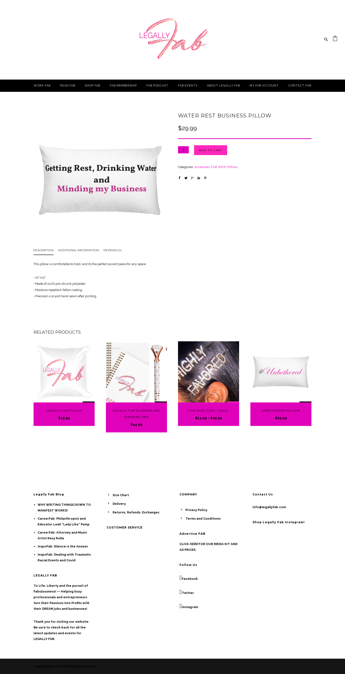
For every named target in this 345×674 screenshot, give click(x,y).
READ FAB (67, 85)
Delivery (119, 504)
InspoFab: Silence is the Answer (63, 546)
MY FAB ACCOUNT (264, 85)
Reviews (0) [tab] (113, 250)
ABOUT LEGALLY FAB (223, 85)
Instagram (188, 606)
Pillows (232, 167)
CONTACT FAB (299, 85)
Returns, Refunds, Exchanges (136, 512)
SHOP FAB (92, 85)
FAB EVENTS (187, 85)
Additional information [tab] (78, 250)
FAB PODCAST (157, 85)
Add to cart (210, 150)
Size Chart (121, 495)
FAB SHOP (218, 167)
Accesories (202, 167)
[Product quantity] (183, 149)
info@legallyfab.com (269, 507)
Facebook (188, 578)
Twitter (186, 592)
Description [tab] (43, 250)
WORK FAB (42, 85)
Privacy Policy (196, 510)
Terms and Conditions (203, 518)
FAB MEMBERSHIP (123, 85)
